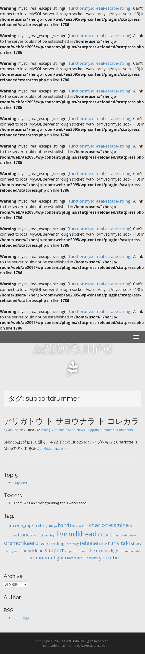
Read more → (56, 448)
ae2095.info (72, 348)
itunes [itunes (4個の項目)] (25, 535)
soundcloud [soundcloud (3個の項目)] (32, 550)
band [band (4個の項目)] (63, 525)
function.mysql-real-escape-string (99, 8)
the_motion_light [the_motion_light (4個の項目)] (45, 558)
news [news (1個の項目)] (133, 535)
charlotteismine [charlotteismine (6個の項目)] (109, 525)
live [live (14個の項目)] (62, 534)
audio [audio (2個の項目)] (39, 525)
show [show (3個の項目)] (136, 543)
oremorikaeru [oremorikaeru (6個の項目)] (21, 543)
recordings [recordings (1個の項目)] (72, 544)
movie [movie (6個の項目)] (105, 534)
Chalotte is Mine (63, 430)
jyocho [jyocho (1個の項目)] (37, 535)
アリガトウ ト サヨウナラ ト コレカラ (71, 421)
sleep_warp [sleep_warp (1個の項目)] (12, 551)
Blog (47, 430)
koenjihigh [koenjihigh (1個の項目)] (48, 535)
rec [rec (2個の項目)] (42, 543)
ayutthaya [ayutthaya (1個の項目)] (51, 526)
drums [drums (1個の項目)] (13, 535)
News (81, 430)
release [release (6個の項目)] (89, 543)
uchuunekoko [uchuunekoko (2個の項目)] (87, 558)
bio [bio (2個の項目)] (72, 525)
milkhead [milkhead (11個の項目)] (83, 533)
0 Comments (124, 430)
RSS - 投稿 (21, 618)
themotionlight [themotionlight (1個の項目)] (130, 551)
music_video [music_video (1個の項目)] (121, 535)
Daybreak (21, 482)
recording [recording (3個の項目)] (55, 543)
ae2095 (13, 430)
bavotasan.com (92, 645)
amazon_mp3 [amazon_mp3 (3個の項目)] (21, 525)
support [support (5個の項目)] (54, 550)
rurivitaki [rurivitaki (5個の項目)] (119, 543)
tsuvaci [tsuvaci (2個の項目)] (70, 558)
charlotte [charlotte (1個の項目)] (82, 526)
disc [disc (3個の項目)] (133, 525)
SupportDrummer (99, 430)
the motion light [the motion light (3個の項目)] (104, 550)
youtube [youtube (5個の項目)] (109, 557)
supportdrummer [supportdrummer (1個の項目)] (76, 551)
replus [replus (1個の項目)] (103, 544)
